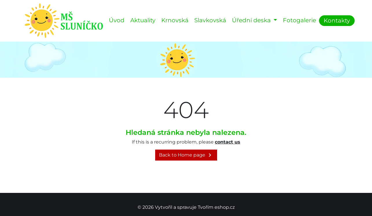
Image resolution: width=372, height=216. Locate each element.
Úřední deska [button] (252, 20)
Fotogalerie (299, 20)
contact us (227, 142)
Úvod (116, 20)
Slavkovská (210, 20)
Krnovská (174, 20)
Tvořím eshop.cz (216, 207)
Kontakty (337, 20)
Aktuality (142, 20)
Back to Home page (186, 155)
